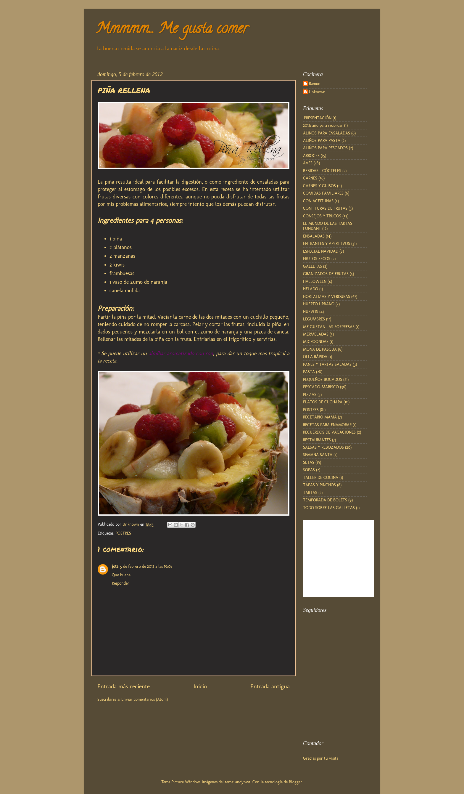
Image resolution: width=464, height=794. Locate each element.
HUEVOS (310, 311)
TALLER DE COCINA (320, 477)
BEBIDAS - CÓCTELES (322, 170)
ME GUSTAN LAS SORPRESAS (329, 326)
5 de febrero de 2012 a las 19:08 (146, 566)
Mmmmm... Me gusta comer (172, 29)
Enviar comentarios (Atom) (144, 699)
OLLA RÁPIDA (315, 356)
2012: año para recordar (323, 125)
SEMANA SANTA (317, 454)
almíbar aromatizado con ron (181, 353)
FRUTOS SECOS (316, 258)
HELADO (310, 288)
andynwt (242, 782)
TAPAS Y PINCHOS (319, 484)
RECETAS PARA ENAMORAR (327, 424)
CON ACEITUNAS (318, 200)
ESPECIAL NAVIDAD (320, 251)
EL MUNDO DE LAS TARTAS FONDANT (327, 226)
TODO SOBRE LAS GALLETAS (329, 507)
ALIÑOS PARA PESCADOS (325, 147)
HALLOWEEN (314, 281)
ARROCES (311, 155)
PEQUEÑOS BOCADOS (322, 379)
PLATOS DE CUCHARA (322, 402)
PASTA (309, 371)
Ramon (314, 83)
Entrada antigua (270, 686)
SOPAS (309, 469)
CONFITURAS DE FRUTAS (325, 208)
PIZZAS (309, 394)
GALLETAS (312, 266)
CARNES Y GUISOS (319, 185)
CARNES (310, 178)
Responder (120, 583)
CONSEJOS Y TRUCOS (322, 216)
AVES (307, 163)
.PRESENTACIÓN (317, 118)
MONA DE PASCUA (320, 349)
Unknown (317, 91)
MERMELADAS (315, 334)
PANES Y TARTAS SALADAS (327, 364)
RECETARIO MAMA (320, 417)
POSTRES (123, 533)
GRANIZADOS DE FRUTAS (326, 273)
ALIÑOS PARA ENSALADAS (326, 133)
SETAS (308, 462)
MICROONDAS (315, 341)
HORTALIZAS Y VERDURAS (326, 296)
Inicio (200, 686)
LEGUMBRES (314, 319)
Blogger (295, 782)
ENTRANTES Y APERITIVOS (326, 243)
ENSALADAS (314, 236)
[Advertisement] (332, 700)
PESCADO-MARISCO (321, 386)
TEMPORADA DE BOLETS (325, 500)
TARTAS (310, 492)
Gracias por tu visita (320, 758)
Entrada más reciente (123, 686)
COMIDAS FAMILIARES (323, 193)
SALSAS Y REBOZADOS (323, 447)
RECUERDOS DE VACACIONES (329, 432)
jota (115, 566)
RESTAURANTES (317, 439)
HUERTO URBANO (318, 304)
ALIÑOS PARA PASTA (321, 140)
